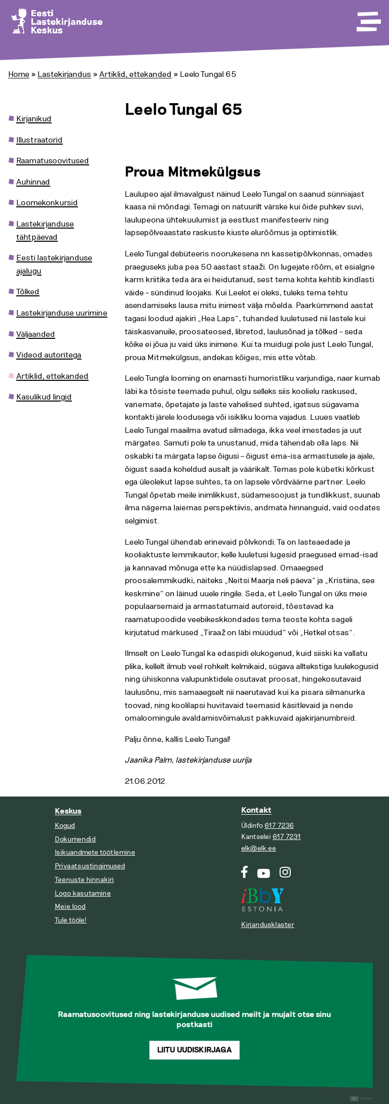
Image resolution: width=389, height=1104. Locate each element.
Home (18, 74)
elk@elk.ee (258, 848)
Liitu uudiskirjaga (194, 1050)
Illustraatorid (39, 140)
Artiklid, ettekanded (135, 74)
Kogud (65, 825)
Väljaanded (35, 334)
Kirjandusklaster (267, 924)
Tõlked (28, 292)
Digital (361, 1098)
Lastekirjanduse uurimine (61, 313)
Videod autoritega (49, 355)
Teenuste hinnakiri (84, 879)
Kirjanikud (34, 119)
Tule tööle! (71, 920)
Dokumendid (75, 839)
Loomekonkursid (47, 203)
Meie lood (70, 906)
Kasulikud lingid (44, 397)
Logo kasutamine (83, 893)
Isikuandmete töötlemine (95, 852)
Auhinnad (33, 182)
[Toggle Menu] (368, 18)
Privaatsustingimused (90, 866)
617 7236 (279, 825)
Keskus (68, 811)
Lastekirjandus (64, 74)
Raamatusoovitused (52, 161)
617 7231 (287, 836)
